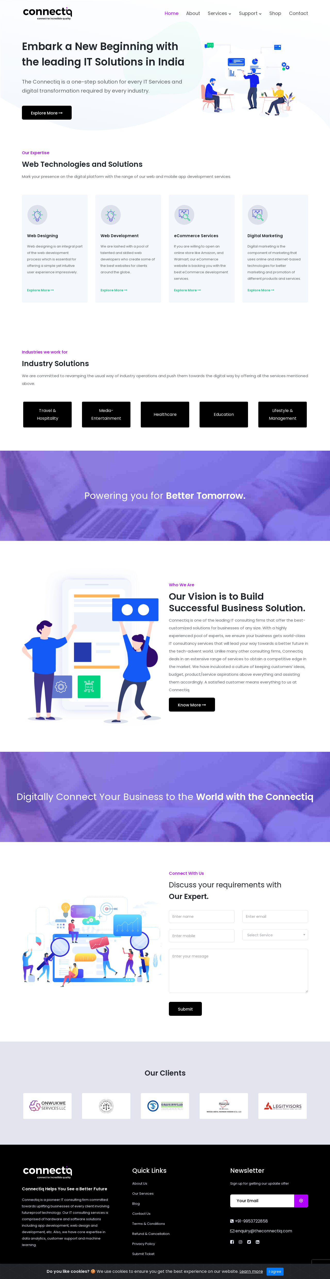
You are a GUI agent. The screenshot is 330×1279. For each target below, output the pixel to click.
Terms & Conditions (148, 1223)
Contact (298, 13)
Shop (275, 13)
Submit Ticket (143, 1253)
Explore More (47, 113)
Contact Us (141, 1213)
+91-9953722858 (249, 1221)
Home (171, 13)
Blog (136, 1203)
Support (250, 13)
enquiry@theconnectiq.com (261, 1231)
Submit (185, 1009)
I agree (275, 1273)
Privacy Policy (143, 1243)
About (193, 13)
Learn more (251, 1273)
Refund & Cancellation (151, 1233)
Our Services (143, 1193)
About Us (139, 1183)
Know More (192, 705)
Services (219, 13)
